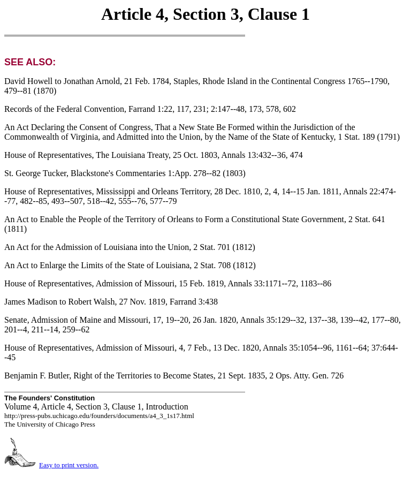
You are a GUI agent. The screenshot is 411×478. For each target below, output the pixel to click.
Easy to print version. (68, 465)
